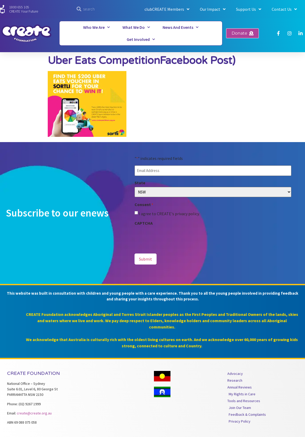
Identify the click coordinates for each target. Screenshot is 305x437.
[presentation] (174, 237)
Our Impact (213, 9)
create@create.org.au (34, 413)
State (140, 183)
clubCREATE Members (167, 9)
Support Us (248, 9)
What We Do (136, 27)
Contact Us (284, 9)
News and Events (181, 27)
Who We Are (96, 27)
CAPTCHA (144, 223)
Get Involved (141, 39)
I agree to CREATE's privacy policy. (169, 214)
